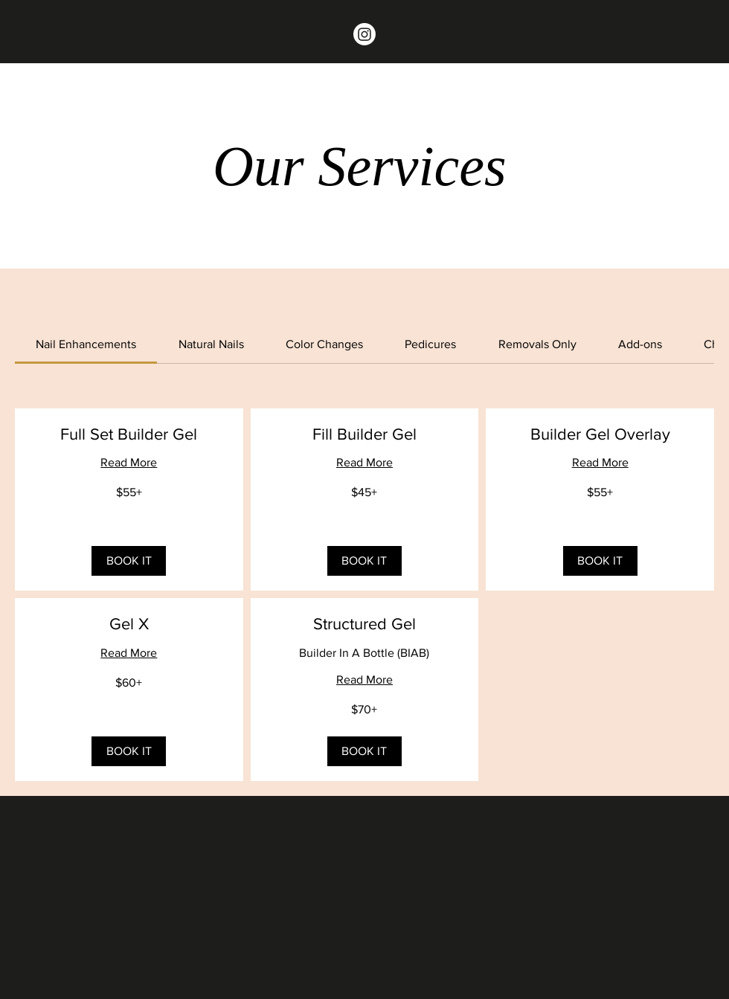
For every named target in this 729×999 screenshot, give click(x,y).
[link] (86, 344)
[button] (128, 561)
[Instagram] (364, 34)
